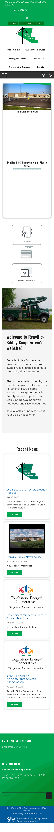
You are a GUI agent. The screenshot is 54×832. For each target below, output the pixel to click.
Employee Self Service (14, 747)
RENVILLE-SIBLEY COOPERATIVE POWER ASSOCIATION (21, 679)
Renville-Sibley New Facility (24, 557)
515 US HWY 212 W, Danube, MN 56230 (23, 775)
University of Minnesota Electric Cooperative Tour (26, 617)
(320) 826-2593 (10, 778)
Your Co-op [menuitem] (13, 49)
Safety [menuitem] (40, 67)
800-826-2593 (22, 2)
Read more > (14, 514)
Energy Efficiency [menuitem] (18, 58)
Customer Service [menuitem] (35, 49)
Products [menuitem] (39, 58)
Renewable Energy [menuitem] (19, 67)
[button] (6, 96)
